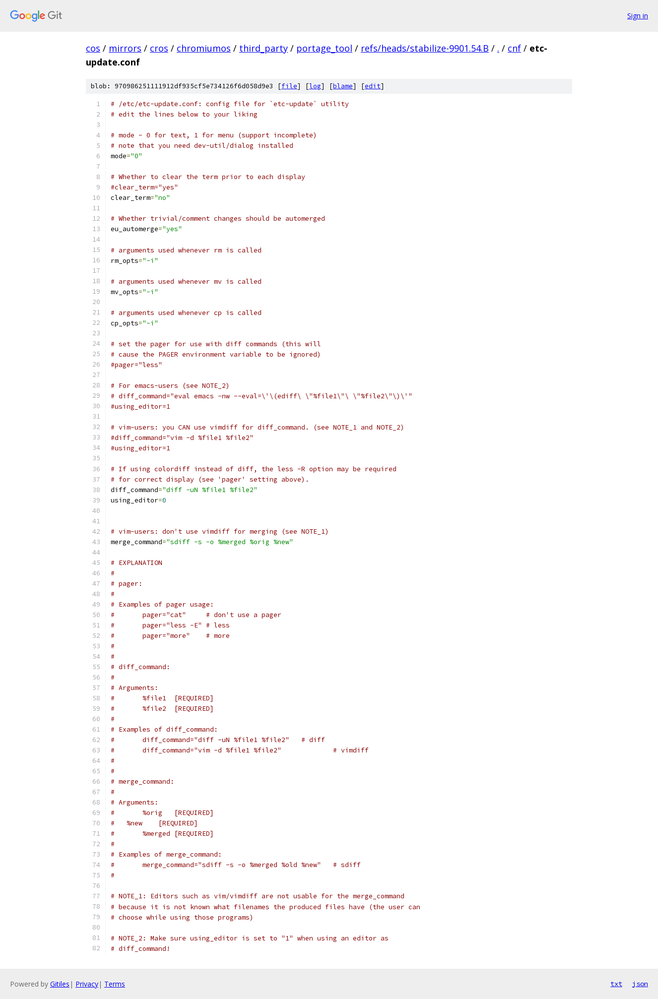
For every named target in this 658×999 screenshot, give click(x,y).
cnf (514, 48)
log (315, 86)
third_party (263, 48)
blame (343, 86)
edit (373, 86)
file (289, 86)
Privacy (86, 984)
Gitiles (59, 984)
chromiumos (204, 48)
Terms (114, 984)
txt (616, 983)
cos (93, 48)
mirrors (125, 48)
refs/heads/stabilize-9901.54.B (425, 48)
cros (159, 48)
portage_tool (324, 48)
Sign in (637, 15)
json (640, 983)
